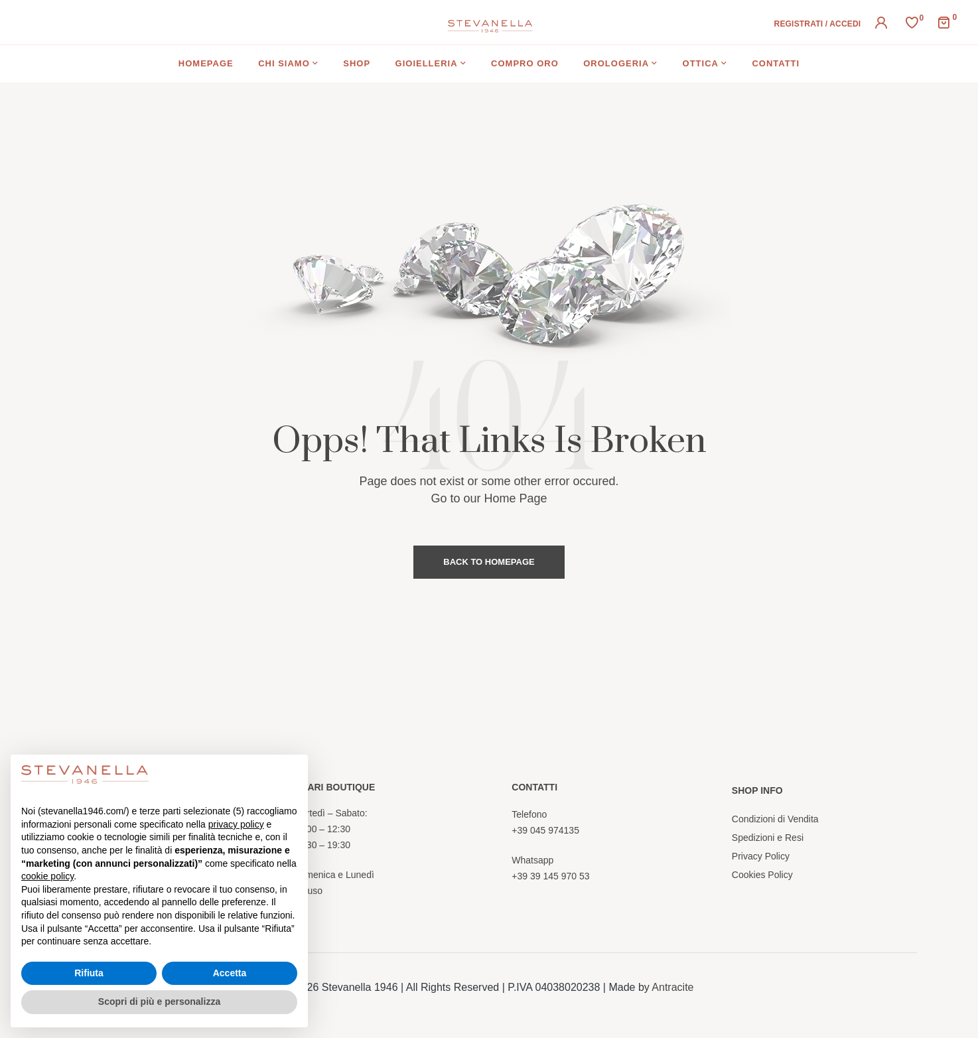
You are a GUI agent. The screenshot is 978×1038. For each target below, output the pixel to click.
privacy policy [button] (236, 824)
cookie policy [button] (47, 876)
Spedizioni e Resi (767, 837)
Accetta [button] (230, 973)
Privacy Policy (761, 856)
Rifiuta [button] (89, 973)
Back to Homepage (488, 562)
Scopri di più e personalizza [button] (159, 1001)
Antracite (672, 987)
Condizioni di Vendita (775, 819)
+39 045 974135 (545, 830)
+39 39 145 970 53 (550, 876)
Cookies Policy (762, 874)
